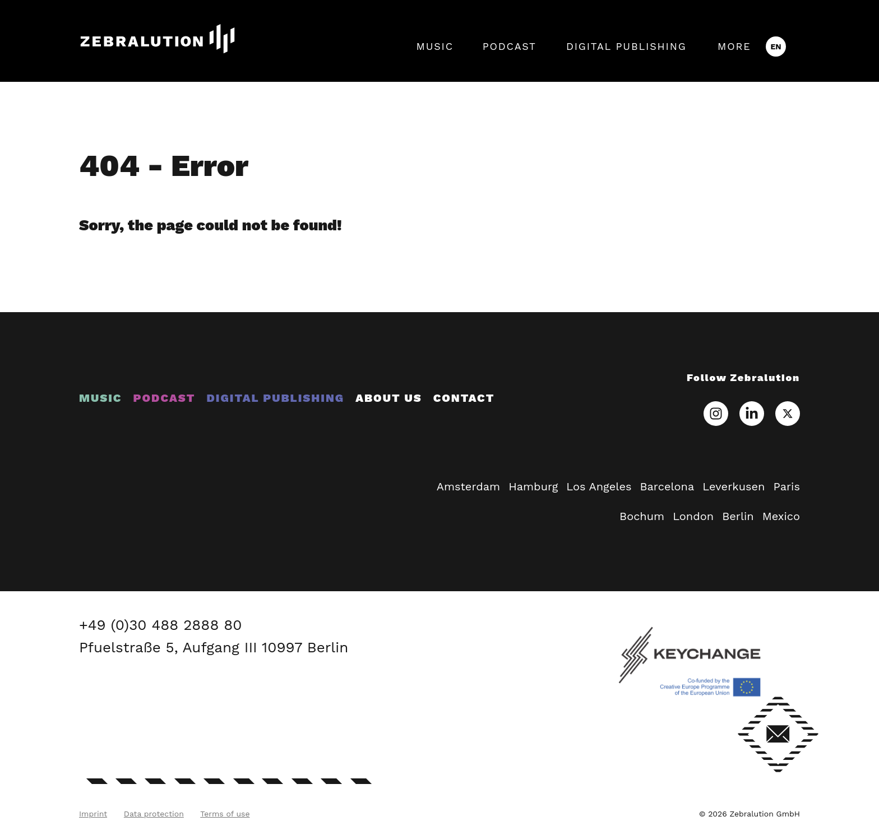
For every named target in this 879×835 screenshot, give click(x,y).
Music (434, 46)
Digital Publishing (626, 46)
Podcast (509, 46)
